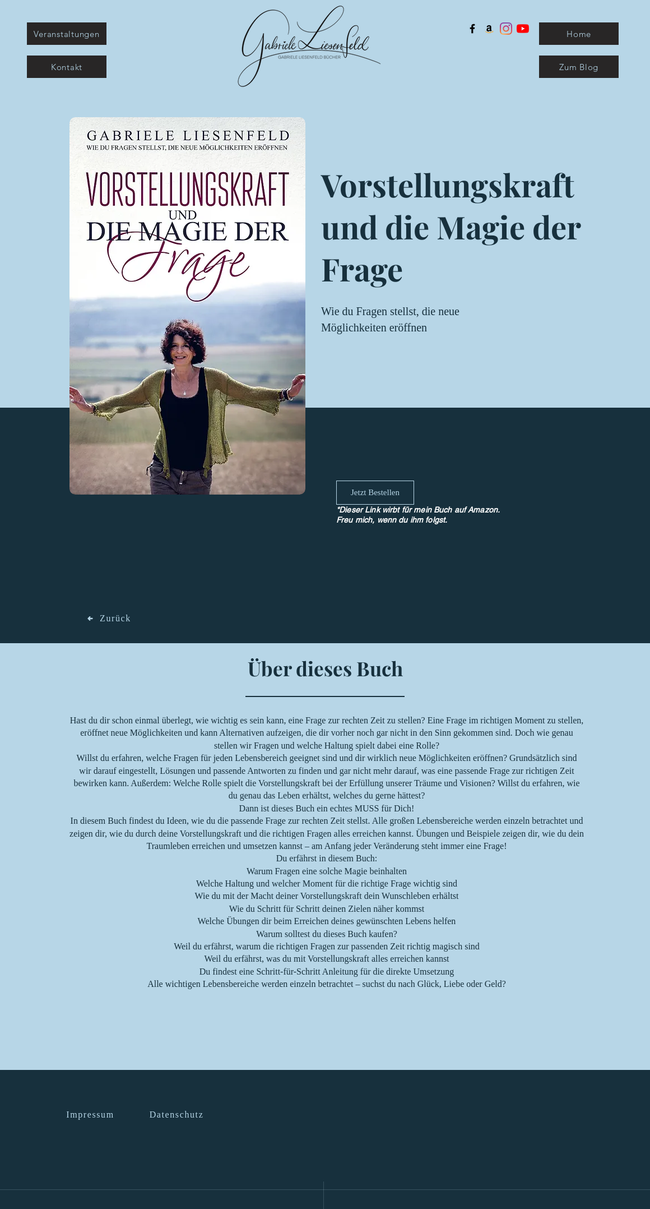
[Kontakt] (66, 67)
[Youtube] (523, 28)
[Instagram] (506, 28)
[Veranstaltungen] (66, 33)
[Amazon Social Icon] (489, 28)
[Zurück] (109, 618)
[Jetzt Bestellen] (375, 493)
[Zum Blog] (579, 67)
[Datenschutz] (177, 1115)
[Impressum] (91, 1115)
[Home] (579, 33)
